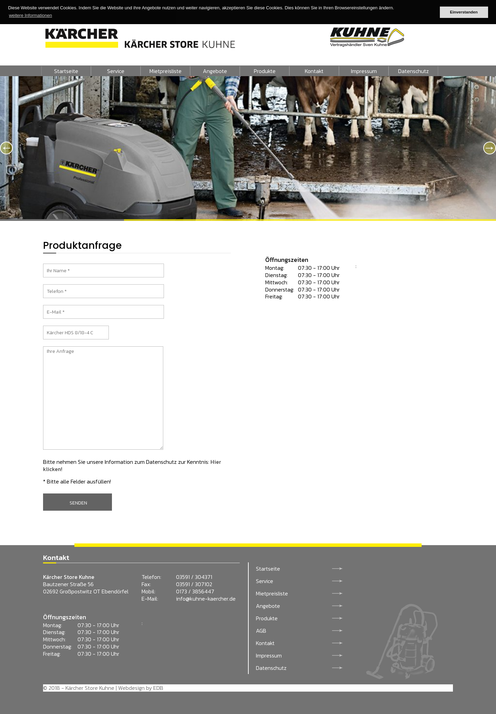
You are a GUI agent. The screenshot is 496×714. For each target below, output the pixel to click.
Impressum (364, 71)
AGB (261, 630)
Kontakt (314, 71)
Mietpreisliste (165, 71)
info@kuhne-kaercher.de (206, 598)
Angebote (215, 71)
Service (115, 71)
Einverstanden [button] (464, 12)
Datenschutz (413, 71)
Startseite (66, 71)
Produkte (265, 71)
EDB (158, 688)
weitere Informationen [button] (30, 15)
